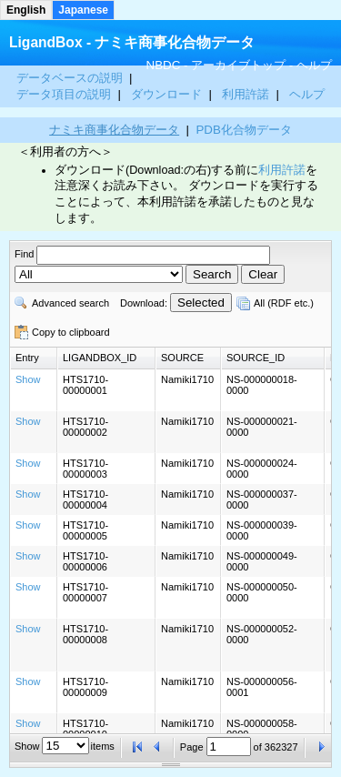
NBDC (163, 65)
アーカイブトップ (238, 65)
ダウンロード (168, 94)
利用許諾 (245, 94)
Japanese (83, 10)
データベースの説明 (71, 78)
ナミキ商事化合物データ (114, 129)
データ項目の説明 (65, 94)
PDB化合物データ (243, 129)
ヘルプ (314, 65)
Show (28, 379)
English (25, 10)
